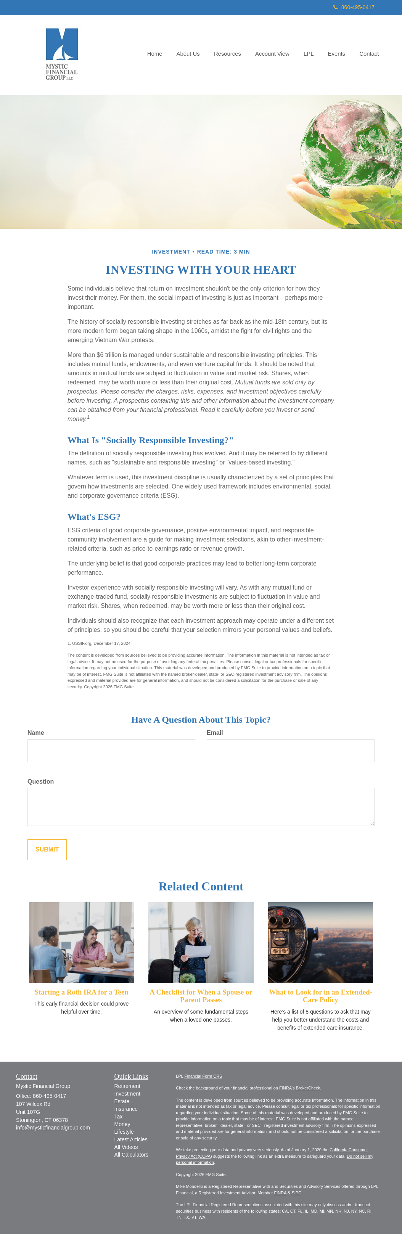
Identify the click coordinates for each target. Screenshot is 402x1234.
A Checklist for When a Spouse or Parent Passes (201, 996)
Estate (122, 1101)
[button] (194, 55)
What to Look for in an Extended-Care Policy (320, 996)
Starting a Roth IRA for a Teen (82, 992)
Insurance (126, 1109)
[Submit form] (47, 849)
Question (40, 781)
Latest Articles (131, 1139)
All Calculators (131, 1155)
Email (215, 732)
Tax (118, 1116)
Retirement (127, 1086)
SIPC (296, 1193)
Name (35, 732)
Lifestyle (124, 1132)
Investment (127, 1094)
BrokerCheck (308, 1088)
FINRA (280, 1193)
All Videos (126, 1147)
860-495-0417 (354, 7)
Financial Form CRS (203, 1076)
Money (122, 1124)
